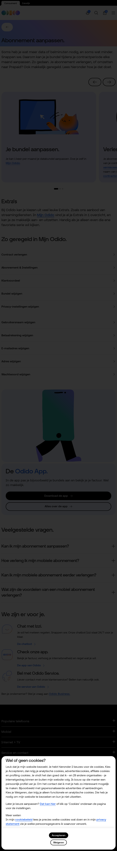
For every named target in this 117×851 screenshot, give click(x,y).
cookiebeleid (24, 819)
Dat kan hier (48, 804)
